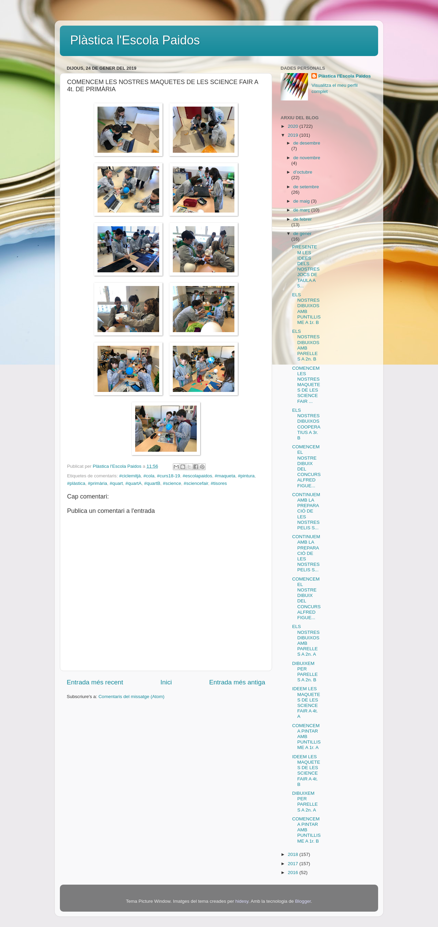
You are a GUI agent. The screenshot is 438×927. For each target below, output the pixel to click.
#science (172, 483)
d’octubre (302, 172)
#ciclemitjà (130, 475)
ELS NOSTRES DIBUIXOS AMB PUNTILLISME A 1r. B (306, 308)
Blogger (303, 901)
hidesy (241, 901)
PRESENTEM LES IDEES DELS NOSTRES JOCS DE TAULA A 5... (306, 266)
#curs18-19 (168, 475)
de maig (302, 201)
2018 (293, 854)
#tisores (219, 483)
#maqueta (225, 475)
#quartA (133, 483)
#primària (97, 483)
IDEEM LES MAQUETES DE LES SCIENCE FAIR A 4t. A (306, 702)
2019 (293, 135)
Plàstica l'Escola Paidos (135, 40)
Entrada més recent (95, 682)
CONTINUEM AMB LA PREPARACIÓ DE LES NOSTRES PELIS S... (306, 511)
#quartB (152, 483)
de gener (302, 233)
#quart (116, 483)
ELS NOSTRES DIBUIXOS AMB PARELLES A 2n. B (306, 345)
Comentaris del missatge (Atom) (132, 696)
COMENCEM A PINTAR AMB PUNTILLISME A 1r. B (306, 830)
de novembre (306, 157)
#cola (148, 475)
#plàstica (76, 483)
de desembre (306, 143)
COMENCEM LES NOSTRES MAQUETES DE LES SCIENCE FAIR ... (306, 385)
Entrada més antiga (237, 682)
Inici (166, 682)
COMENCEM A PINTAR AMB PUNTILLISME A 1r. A (306, 736)
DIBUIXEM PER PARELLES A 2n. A (305, 802)
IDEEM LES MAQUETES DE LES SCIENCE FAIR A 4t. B (306, 770)
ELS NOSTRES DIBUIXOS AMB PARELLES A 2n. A (306, 640)
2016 (293, 872)
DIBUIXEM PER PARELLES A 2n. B (305, 672)
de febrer (302, 219)
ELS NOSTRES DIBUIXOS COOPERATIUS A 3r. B (306, 424)
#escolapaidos (197, 475)
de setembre (306, 186)
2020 (293, 126)
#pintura (246, 475)
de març (302, 210)
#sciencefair (196, 483)
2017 (293, 863)
